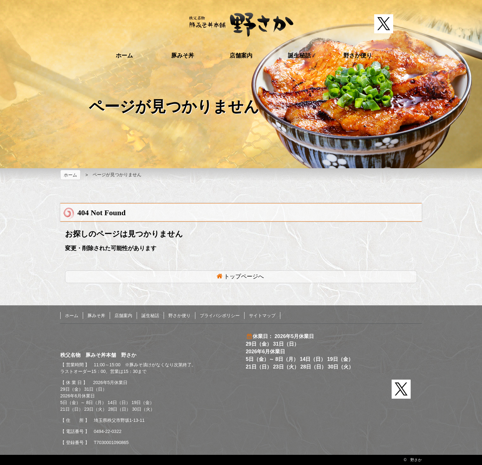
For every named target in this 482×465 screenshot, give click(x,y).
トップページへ (244, 276)
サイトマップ (262, 315)
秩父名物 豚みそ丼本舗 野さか (241, 25)
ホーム (124, 55)
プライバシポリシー (220, 315)
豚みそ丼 (182, 55)
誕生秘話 (299, 55)
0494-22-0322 (107, 431)
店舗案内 (241, 55)
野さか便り (357, 55)
